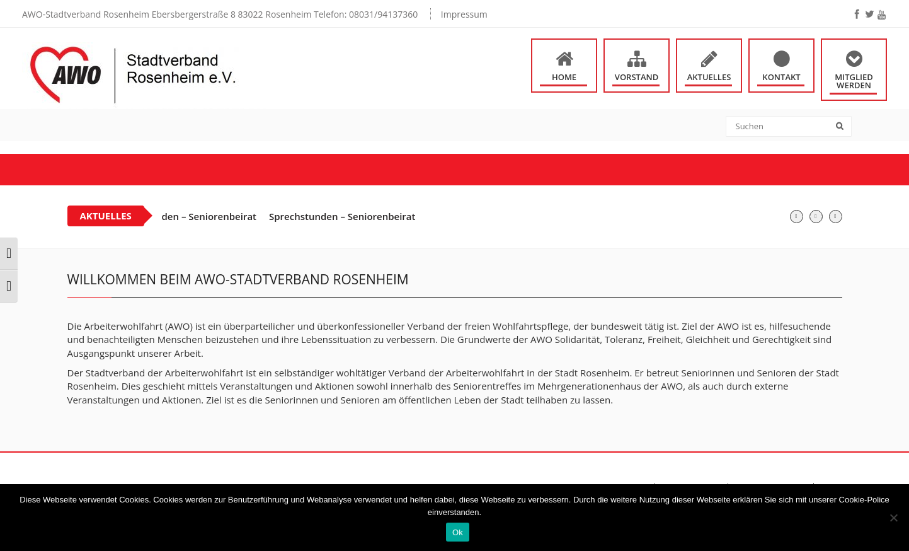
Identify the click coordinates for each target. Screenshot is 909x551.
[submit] (844, 127)
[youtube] (881, 15)
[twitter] (869, 14)
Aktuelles (709, 77)
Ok (457, 532)
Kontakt (781, 77)
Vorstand (636, 77)
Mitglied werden (854, 81)
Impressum (464, 14)
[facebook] (856, 14)
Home (564, 77)
